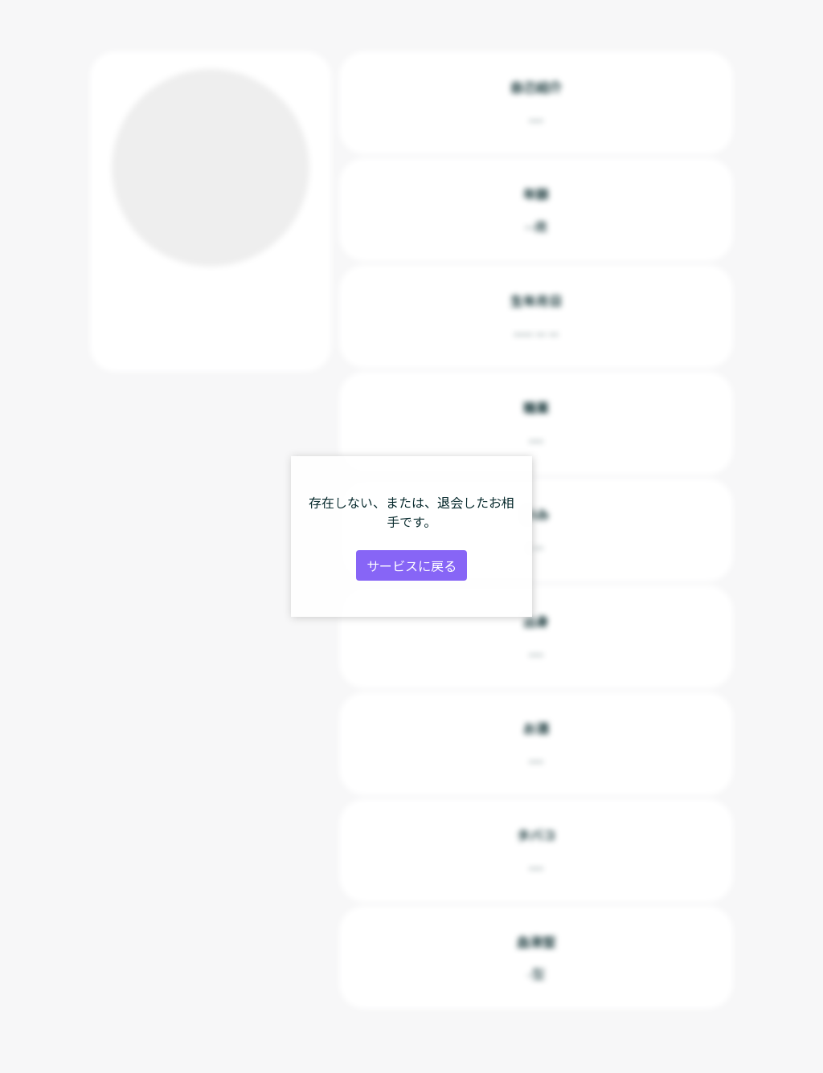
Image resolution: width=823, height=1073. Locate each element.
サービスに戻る (411, 565)
